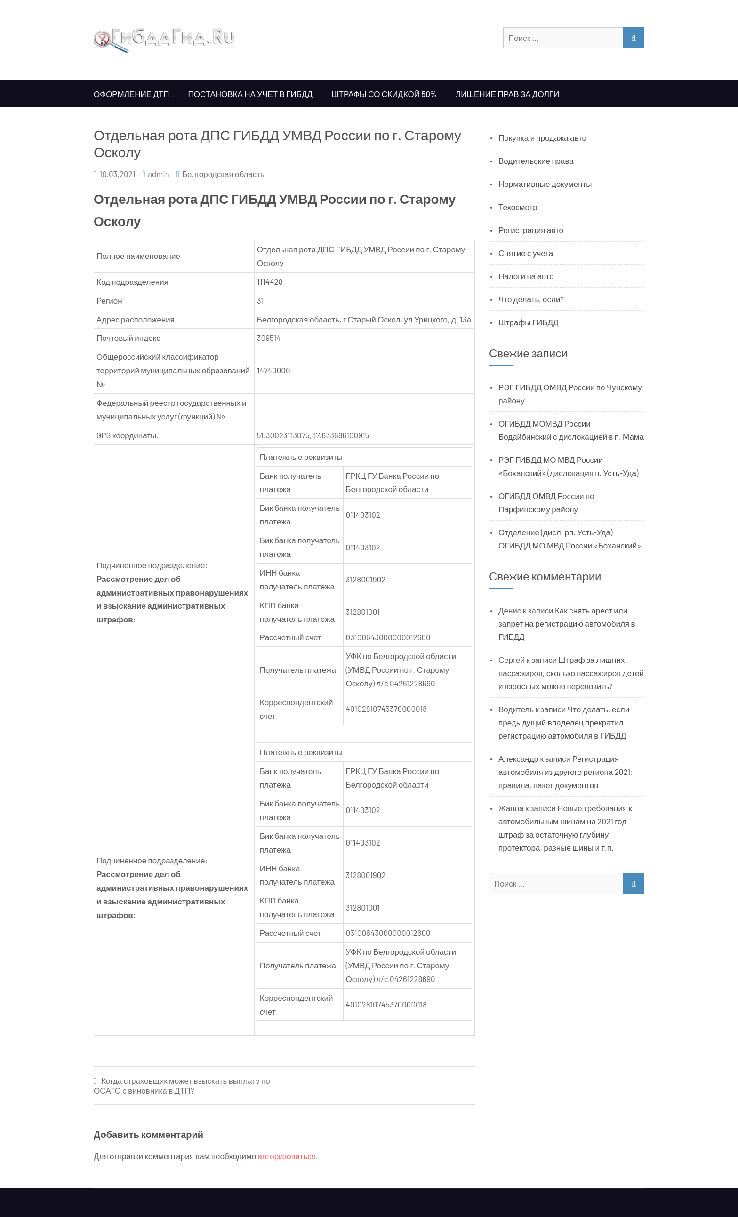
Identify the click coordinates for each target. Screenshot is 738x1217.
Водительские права (536, 160)
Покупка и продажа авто (542, 137)
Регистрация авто (530, 229)
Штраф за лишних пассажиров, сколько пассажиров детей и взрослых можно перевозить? (571, 673)
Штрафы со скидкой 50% (384, 93)
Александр (518, 758)
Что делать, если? (531, 299)
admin (158, 173)
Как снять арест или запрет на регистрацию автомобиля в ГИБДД (566, 623)
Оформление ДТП (131, 93)
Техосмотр (517, 206)
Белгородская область (223, 173)
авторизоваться (287, 1156)
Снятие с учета (525, 253)
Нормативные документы (545, 183)
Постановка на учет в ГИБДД (250, 93)
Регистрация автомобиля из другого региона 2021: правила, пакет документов (565, 772)
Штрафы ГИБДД (528, 322)
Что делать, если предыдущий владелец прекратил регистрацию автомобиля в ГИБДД (563, 722)
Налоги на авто (526, 276)
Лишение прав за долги (507, 93)
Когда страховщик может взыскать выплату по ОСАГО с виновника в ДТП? (182, 1085)
